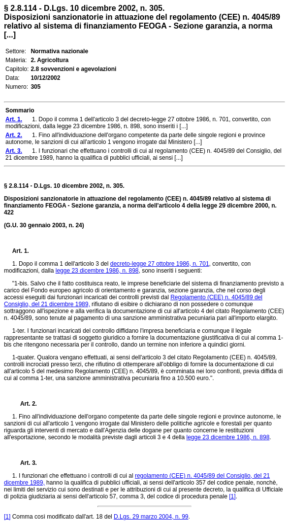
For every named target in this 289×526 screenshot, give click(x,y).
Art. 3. (24, 462)
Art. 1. (20, 250)
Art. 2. (24, 403)
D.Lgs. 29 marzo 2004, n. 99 (151, 516)
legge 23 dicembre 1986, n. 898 (97, 270)
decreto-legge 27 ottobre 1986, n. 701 (159, 263)
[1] (232, 496)
